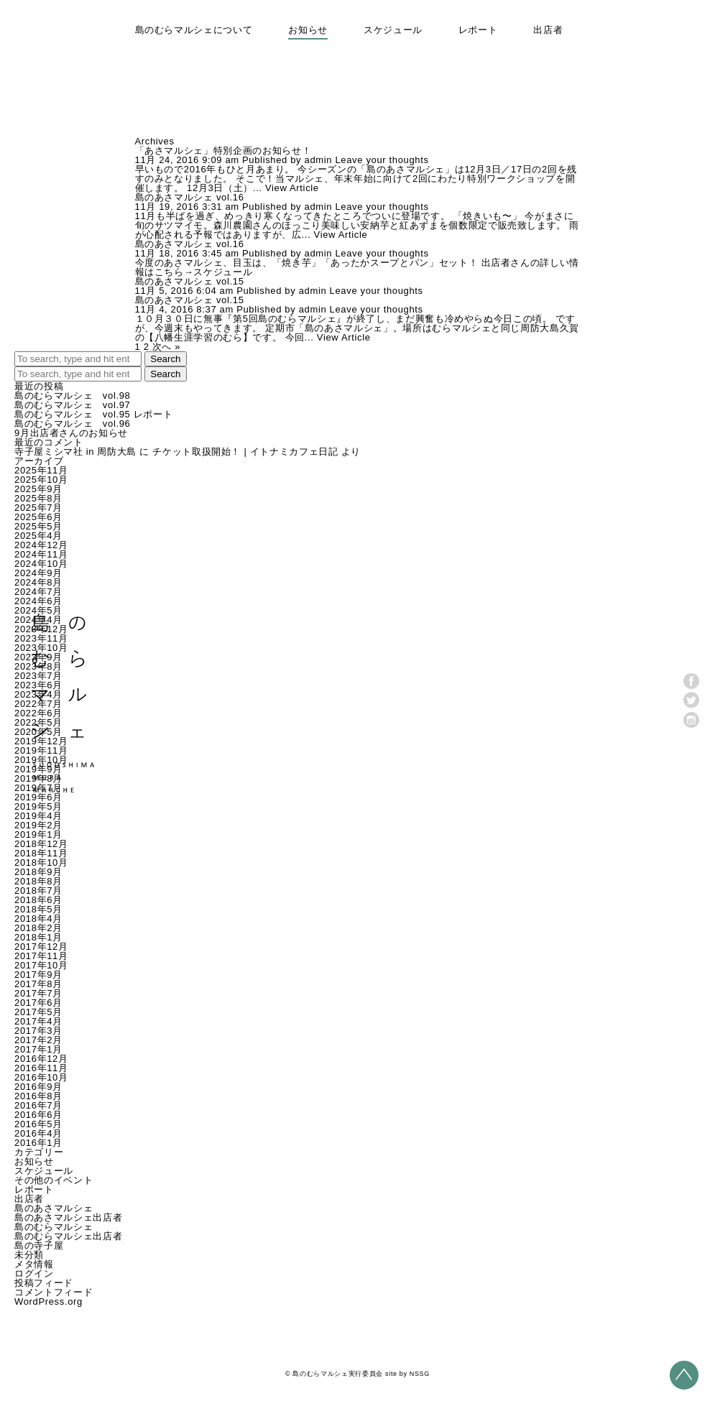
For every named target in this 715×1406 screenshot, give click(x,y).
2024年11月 (41, 554)
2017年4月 (38, 1021)
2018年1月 (38, 937)
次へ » (166, 346)
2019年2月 (38, 825)
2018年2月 (38, 927)
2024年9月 (38, 573)
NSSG (420, 1373)
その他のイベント (53, 1180)
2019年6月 (38, 797)
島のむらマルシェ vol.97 (72, 404)
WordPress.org (48, 1301)
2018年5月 (38, 909)
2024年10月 (41, 563)
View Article (292, 187)
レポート (478, 29)
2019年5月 (38, 806)
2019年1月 (38, 834)
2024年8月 (38, 582)
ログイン (34, 1273)
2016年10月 (41, 1077)
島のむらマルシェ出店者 (68, 1236)
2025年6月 (38, 517)
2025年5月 (38, 526)
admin (319, 159)
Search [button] (165, 358)
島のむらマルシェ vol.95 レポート (93, 414)
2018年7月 (38, 890)
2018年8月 (38, 881)
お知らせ (308, 29)
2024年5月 (38, 610)
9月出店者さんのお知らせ (71, 432)
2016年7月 (38, 1105)
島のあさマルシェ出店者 (68, 1217)
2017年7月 (38, 993)
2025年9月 (38, 489)
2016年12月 (41, 1058)
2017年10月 (41, 965)
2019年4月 (38, 815)
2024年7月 (38, 591)
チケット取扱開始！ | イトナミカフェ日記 (245, 451)
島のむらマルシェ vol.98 (72, 395)
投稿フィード (43, 1282)
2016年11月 (41, 1068)
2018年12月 (41, 843)
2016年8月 (38, 1096)
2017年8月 (38, 984)
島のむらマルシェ (53, 1226)
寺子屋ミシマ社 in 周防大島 (75, 451)
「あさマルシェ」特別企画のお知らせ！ (223, 150)
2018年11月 (41, 853)
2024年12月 (41, 545)
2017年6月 (38, 1002)
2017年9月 (38, 974)
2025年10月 (41, 479)
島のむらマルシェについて (194, 29)
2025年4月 (38, 535)
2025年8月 (38, 498)
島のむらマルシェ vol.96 (72, 423)
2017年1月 (38, 1049)
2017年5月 (38, 1012)
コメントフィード (53, 1292)
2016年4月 (38, 1133)
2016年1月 (38, 1142)
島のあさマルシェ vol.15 (189, 281)
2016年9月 (38, 1086)
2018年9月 (38, 871)
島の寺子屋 (38, 1245)
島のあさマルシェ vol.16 (189, 197)
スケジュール (393, 29)
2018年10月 (41, 862)
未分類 (29, 1254)
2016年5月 (38, 1124)
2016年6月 (38, 1114)
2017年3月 (38, 1030)
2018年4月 (38, 918)
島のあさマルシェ (53, 1208)
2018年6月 (38, 899)
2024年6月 (38, 601)
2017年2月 (38, 1040)
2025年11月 (41, 470)
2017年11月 (41, 956)
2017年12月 (41, 946)
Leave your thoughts (381, 159)
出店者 (548, 29)
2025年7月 (38, 507)
